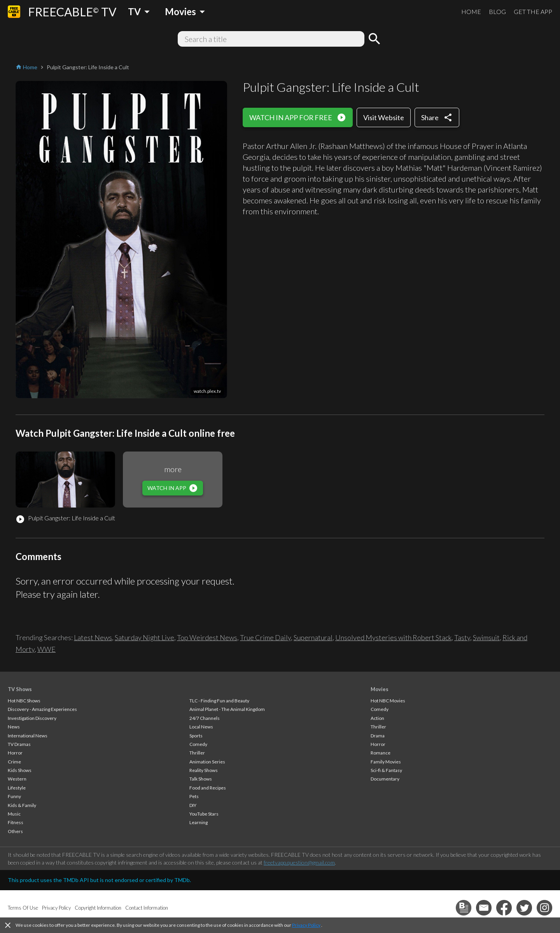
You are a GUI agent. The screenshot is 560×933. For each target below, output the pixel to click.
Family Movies (386, 762)
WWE (46, 649)
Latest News (93, 637)
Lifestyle (17, 788)
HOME (471, 11)
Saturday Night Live (144, 637)
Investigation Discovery (32, 718)
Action (377, 718)
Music (14, 814)
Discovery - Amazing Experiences (42, 709)
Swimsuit (486, 637)
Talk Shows (200, 779)
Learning (198, 822)
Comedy (198, 744)
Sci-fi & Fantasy (386, 770)
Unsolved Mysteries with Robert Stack (393, 637)
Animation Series (207, 762)
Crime (14, 762)
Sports (196, 736)
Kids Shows (20, 770)
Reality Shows (203, 770)
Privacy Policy (306, 925)
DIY (192, 805)
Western (17, 779)
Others (15, 831)
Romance (380, 753)
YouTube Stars (204, 814)
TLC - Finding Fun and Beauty (219, 701)
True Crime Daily (265, 637)
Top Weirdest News (207, 637)
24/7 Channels (204, 718)
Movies (379, 689)
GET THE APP (533, 11)
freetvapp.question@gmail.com (299, 862)
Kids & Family (22, 805)
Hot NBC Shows (24, 701)
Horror (15, 753)
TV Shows (20, 689)
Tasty (462, 637)
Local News (201, 727)
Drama (378, 736)
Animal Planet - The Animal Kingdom (227, 709)
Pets (194, 796)
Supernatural (313, 637)
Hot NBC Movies (388, 701)
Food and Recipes (207, 788)
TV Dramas (19, 744)
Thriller (197, 753)
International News (27, 736)
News (14, 727)
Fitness (15, 822)
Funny (14, 796)
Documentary (385, 779)
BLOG (497, 11)
